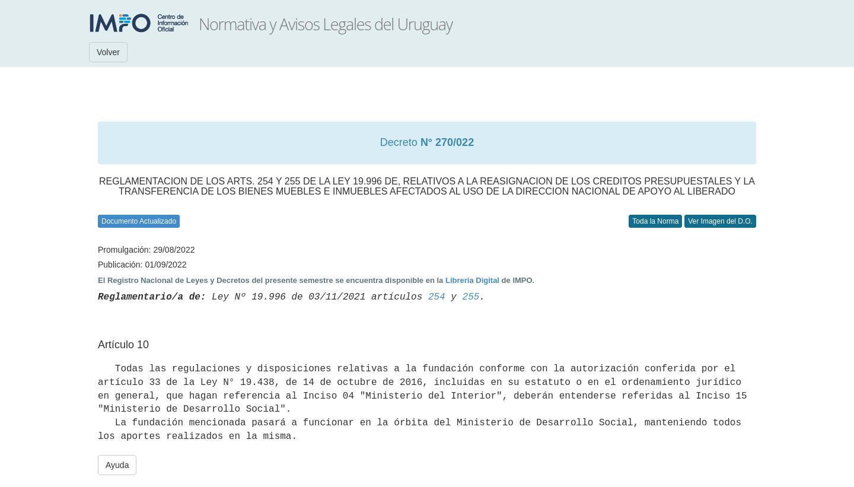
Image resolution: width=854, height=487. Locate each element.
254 (436, 297)
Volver (108, 52)
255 (471, 297)
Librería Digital (472, 280)
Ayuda (117, 465)
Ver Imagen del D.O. (720, 221)
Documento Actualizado (138, 221)
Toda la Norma (655, 221)
